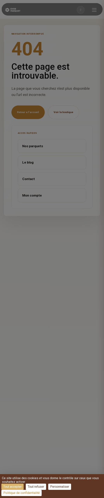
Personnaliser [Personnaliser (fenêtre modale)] (59, 486)
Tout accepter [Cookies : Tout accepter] (12, 486)
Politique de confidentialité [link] (21, 493)
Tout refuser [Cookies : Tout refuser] (36, 486)
